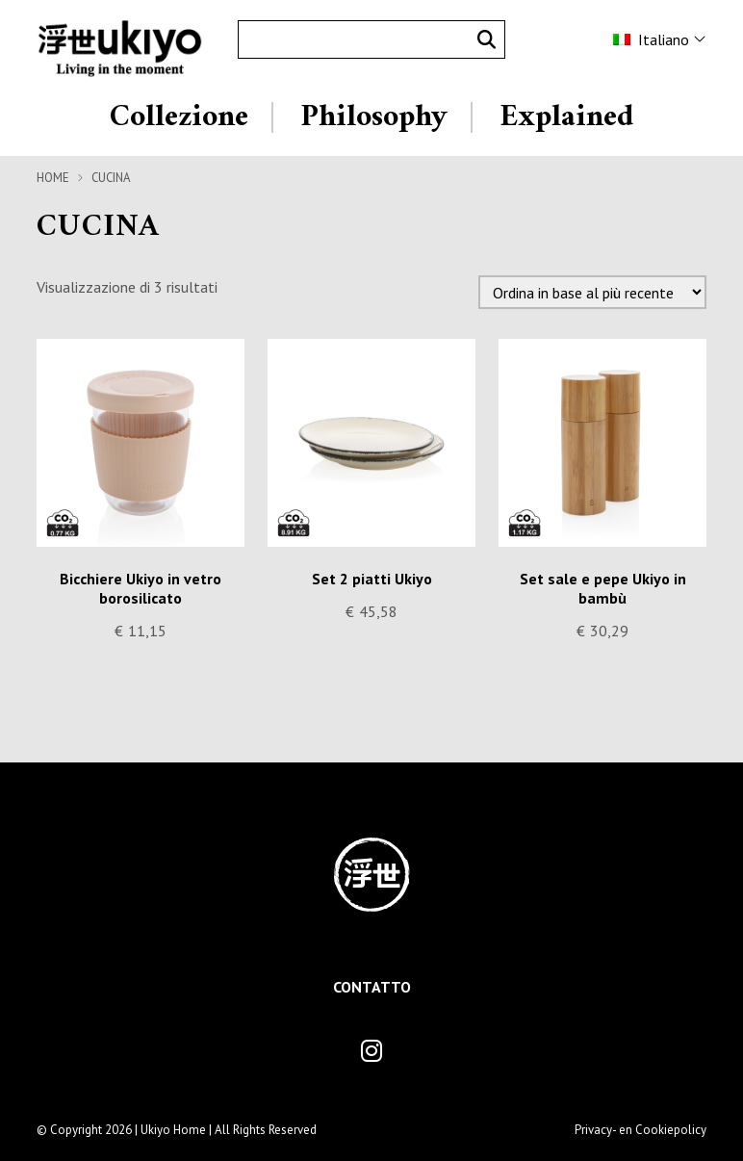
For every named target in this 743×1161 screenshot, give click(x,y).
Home (53, 177)
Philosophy (374, 117)
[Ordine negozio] (592, 292)
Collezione (179, 117)
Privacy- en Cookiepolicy (640, 1130)
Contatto (372, 986)
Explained (566, 117)
